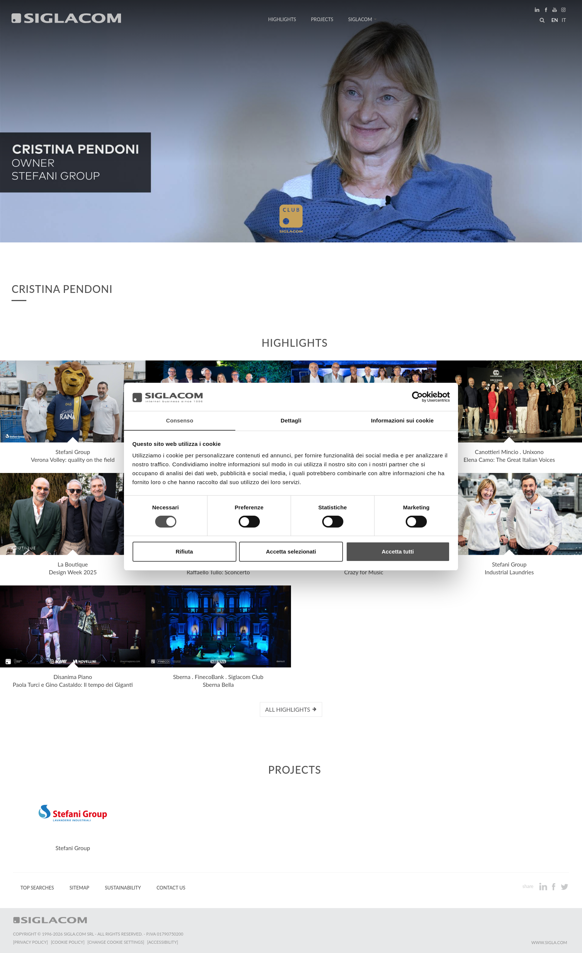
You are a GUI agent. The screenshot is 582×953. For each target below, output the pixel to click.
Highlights (282, 19)
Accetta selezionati (291, 552)
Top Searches (37, 888)
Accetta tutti (398, 552)
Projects (322, 19)
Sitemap (79, 888)
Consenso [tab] (179, 420)
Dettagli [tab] (291, 420)
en (554, 20)
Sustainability (123, 888)
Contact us (171, 888)
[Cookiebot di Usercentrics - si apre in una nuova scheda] (417, 396)
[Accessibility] (162, 942)
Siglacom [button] (362, 19)
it (564, 20)
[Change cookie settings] (116, 942)
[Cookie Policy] (68, 942)
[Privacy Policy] (30, 942)
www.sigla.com (549, 942)
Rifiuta (184, 552)
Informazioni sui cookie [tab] (402, 420)
